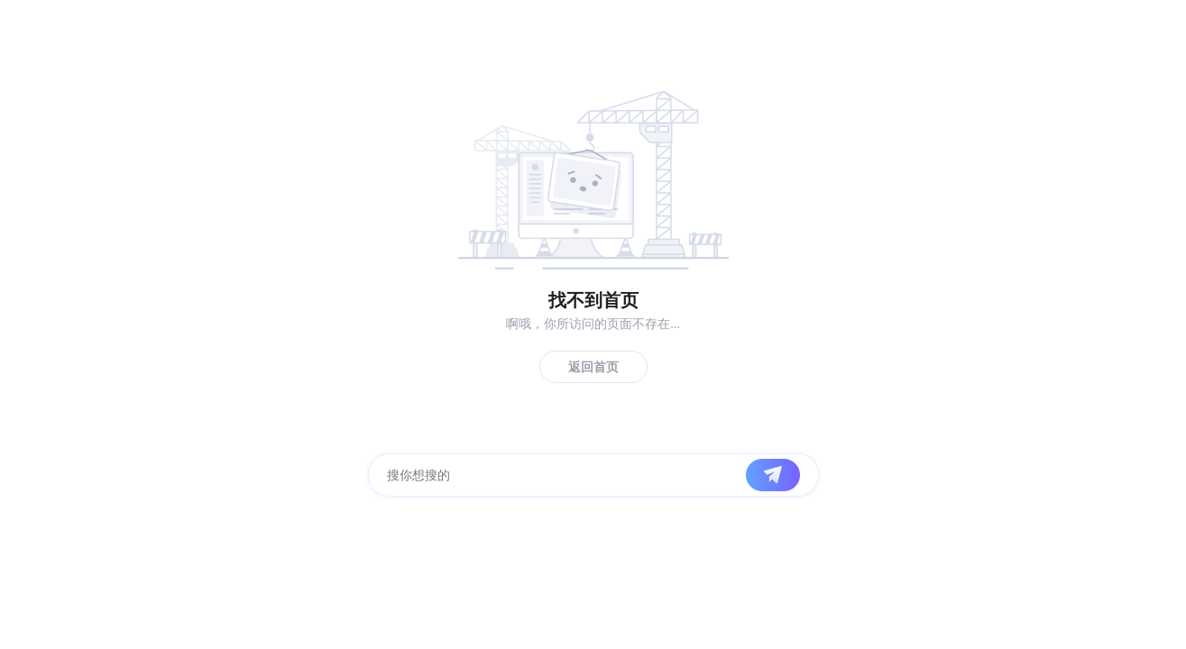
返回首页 (593, 367)
